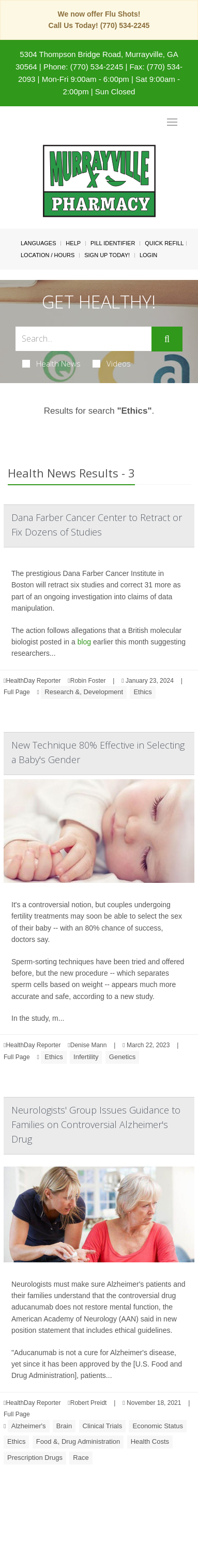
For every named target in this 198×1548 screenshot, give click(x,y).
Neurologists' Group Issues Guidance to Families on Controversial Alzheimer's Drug (95, 1124)
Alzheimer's (28, 1426)
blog (84, 642)
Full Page (17, 692)
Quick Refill (164, 243)
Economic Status (157, 1426)
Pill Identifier (112, 243)
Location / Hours (47, 255)
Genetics (122, 1057)
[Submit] (166, 339)
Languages (38, 243)
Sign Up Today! (107, 255)
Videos (112, 363)
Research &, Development (83, 692)
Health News (51, 363)
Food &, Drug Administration (78, 1441)
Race (80, 1457)
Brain (64, 1426)
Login (148, 255)
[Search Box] (83, 339)
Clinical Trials (103, 1426)
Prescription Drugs (35, 1457)
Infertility (85, 1057)
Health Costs (150, 1441)
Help (73, 243)
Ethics (142, 692)
